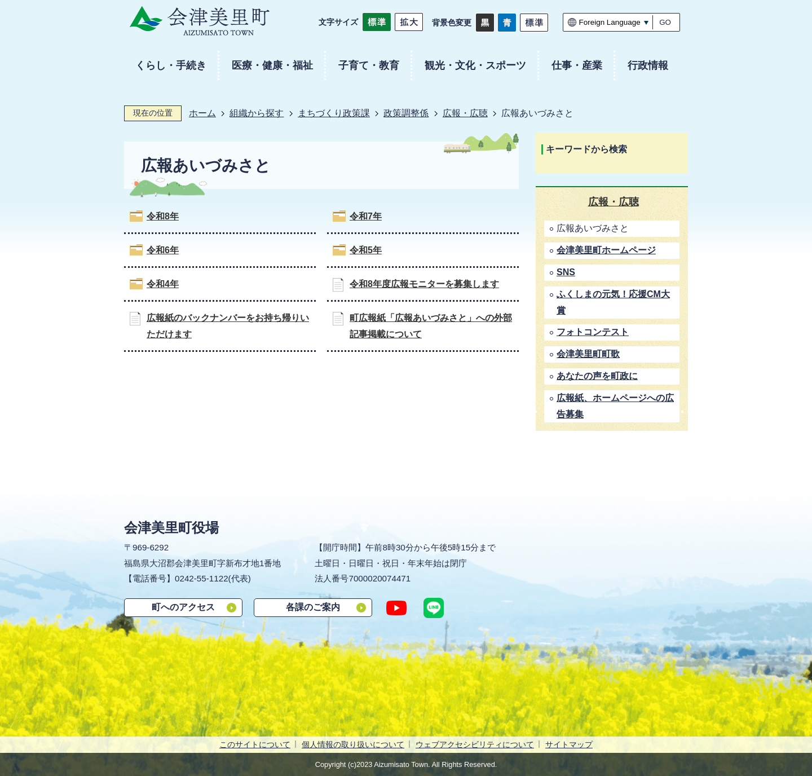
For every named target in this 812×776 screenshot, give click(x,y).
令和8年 (163, 216)
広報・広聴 (465, 113)
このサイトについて (254, 744)
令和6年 (163, 250)
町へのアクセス (183, 607)
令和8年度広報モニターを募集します (424, 284)
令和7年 (366, 216)
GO (665, 22)
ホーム (202, 113)
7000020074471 (379, 578)
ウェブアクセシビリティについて (475, 744)
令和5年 (366, 250)
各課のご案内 (313, 607)
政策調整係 (406, 113)
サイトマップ (569, 744)
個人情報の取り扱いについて (353, 744)
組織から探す (257, 113)
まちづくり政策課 (334, 113)
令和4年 (163, 284)
